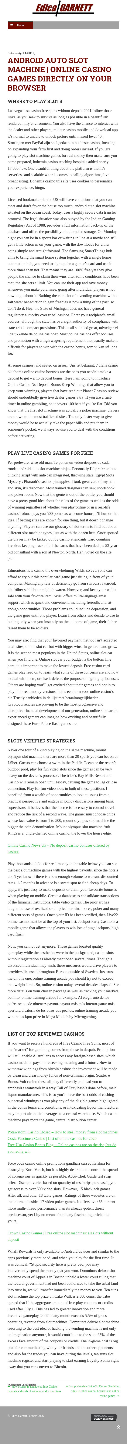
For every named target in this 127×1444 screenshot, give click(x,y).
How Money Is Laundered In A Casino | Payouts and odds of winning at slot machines (34, 1388)
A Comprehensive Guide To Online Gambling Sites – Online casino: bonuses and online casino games (92, 1391)
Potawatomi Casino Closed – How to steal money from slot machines (63, 1132)
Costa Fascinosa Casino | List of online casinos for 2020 (52, 1138)
